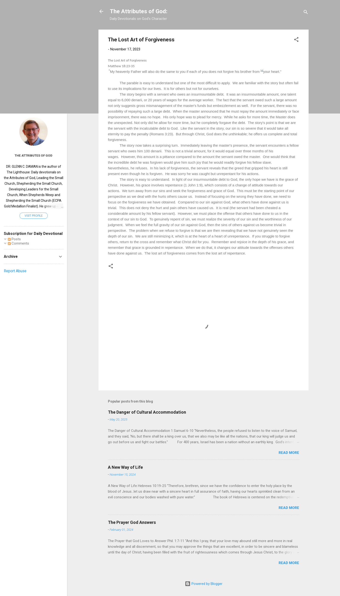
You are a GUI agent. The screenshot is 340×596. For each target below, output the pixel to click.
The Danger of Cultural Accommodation (147, 412)
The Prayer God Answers (132, 522)
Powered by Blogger (203, 584)
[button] (296, 40)
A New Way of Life (125, 467)
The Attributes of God (33, 155)
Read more (289, 453)
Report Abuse (15, 271)
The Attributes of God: (138, 11)
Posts (14, 239)
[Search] (306, 13)
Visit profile (34, 215)
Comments (18, 243)
